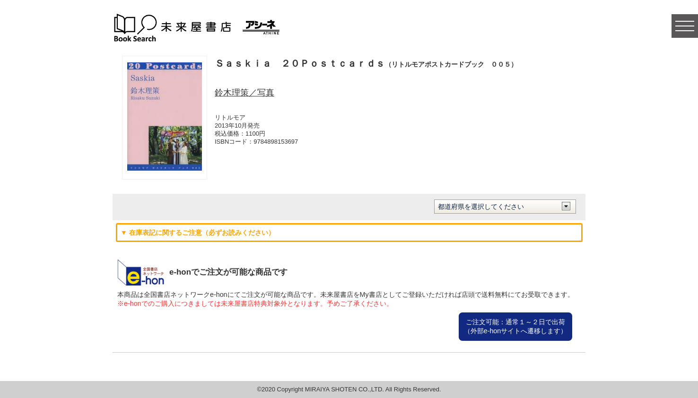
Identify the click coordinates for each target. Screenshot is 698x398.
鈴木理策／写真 (244, 92)
